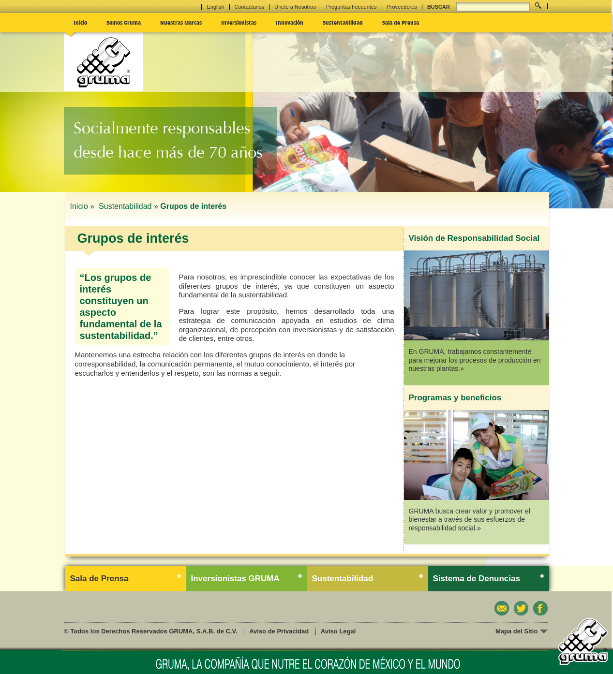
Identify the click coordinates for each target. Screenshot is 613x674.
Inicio (80, 22)
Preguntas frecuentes (351, 7)
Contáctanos (250, 7)
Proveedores (402, 7)
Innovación (289, 22)
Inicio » (83, 206)
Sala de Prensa (400, 22)
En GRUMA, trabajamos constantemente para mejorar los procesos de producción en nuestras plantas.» (475, 360)
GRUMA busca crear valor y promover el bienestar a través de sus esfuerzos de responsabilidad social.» (469, 519)
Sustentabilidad (343, 22)
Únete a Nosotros (295, 7)
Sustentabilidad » (128, 206)
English (215, 7)
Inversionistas (238, 22)
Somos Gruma (123, 22)
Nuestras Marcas (181, 22)
